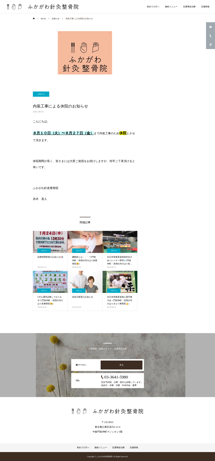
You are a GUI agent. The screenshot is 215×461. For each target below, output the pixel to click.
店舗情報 (205, 7)
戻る (121, 365)
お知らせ (41, 94)
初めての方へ (153, 7)
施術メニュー (171, 7)
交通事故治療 (189, 7)
